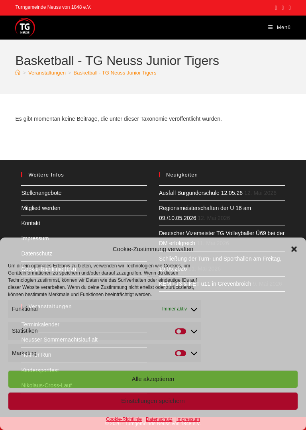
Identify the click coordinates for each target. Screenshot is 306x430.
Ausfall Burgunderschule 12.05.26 (201, 193)
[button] (294, 249)
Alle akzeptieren (153, 378)
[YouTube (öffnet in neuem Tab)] (288, 8)
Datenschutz (159, 419)
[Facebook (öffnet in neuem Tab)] (276, 8)
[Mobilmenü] (279, 27)
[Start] (17, 73)
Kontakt (30, 223)
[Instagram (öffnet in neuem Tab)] (282, 8)
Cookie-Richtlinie (124, 419)
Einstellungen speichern (152, 400)
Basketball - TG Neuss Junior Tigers (115, 73)
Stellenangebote (41, 193)
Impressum (188, 419)
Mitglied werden (40, 208)
